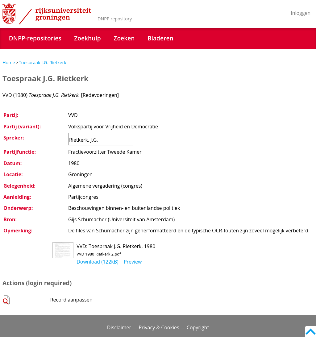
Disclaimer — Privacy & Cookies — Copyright (158, 327)
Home (8, 62)
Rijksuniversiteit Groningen (46, 14)
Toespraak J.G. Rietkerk (42, 62)
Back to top (310, 331)
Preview (133, 261)
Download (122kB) (97, 261)
